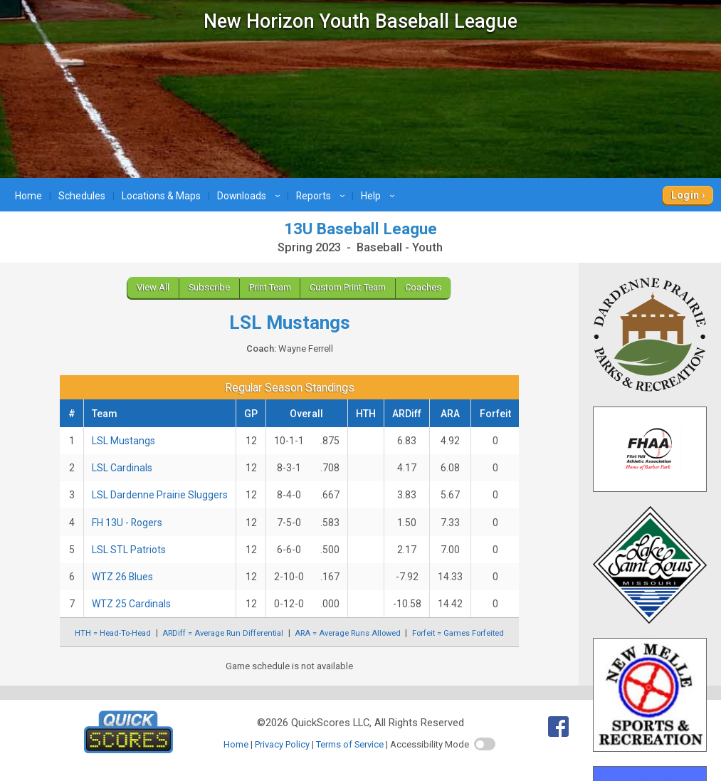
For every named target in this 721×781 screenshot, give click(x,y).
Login (685, 195)
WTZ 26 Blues (122, 576)
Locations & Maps (161, 195)
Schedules (81, 195)
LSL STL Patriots (129, 549)
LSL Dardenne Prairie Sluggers (160, 494)
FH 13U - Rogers (127, 522)
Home (28, 195)
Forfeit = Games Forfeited (458, 633)
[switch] (484, 744)
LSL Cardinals (122, 467)
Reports (322, 195)
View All (153, 287)
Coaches (423, 287)
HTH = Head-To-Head (113, 633)
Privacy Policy (282, 744)
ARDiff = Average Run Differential (222, 633)
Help (380, 195)
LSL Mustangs (123, 440)
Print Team (270, 287)
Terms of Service (350, 744)
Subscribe (209, 287)
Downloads (250, 195)
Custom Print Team (348, 287)
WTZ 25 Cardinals (131, 603)
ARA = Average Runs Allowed (348, 633)
